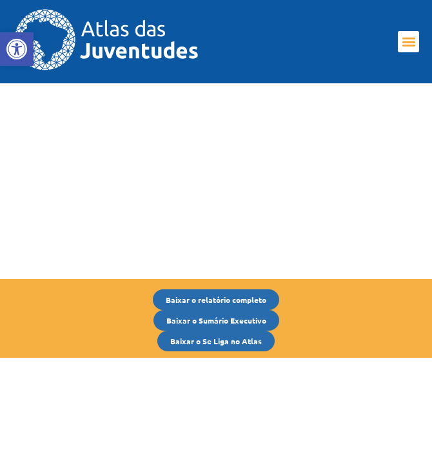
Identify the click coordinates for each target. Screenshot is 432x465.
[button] (408, 41)
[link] (17, 49)
